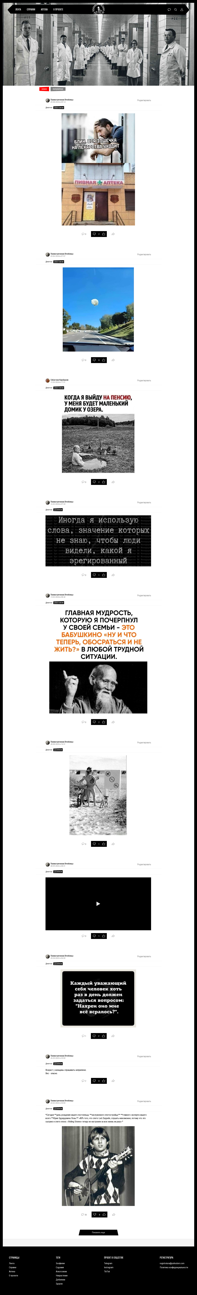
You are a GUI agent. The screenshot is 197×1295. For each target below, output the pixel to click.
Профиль (181, 9)
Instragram (108, 1267)
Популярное (58, 89)
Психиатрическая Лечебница (62, 99)
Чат (169, 9)
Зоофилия (60, 1263)
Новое (44, 89)
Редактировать (144, 100)
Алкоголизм (58, 107)
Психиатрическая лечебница (98, 9)
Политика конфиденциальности (174, 1267)
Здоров (59, 1283)
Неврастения (61, 1275)
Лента (18, 9)
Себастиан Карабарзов (59, 379)
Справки (31, 9)
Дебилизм (58, 509)
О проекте (58, 9)
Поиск (175, 9)
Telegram (108, 1263)
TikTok (107, 1271)
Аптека (44, 9)
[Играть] (98, 904)
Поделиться (113, 234)
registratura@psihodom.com (172, 1263)
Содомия (60, 1267)
